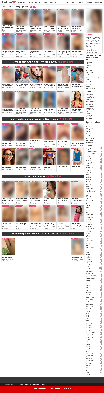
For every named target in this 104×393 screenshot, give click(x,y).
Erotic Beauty (89, 210)
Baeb (87, 174)
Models (61, 2)
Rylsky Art (88, 308)
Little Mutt (88, 263)
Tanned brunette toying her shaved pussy (35, 110)
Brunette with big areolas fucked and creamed (7, 200)
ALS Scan (75, 56)
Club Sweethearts (90, 88)
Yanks (87, 370)
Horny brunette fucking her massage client (48, 110)
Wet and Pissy (89, 358)
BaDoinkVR (89, 172)
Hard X (60, 31)
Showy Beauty (89, 313)
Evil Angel (88, 219)
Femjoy (88, 135)
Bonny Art (88, 184)
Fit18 (87, 235)
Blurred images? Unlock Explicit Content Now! (53, 388)
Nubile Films (47, 203)
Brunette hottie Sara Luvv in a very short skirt (8, 53)
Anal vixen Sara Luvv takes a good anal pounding (77, 28)
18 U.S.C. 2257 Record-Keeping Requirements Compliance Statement (30, 384)
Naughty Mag (89, 280)
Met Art (88, 126)
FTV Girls (88, 130)
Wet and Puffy (89, 360)
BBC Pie (88, 181)
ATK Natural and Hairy (92, 169)
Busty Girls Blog (90, 108)
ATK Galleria (47, 88)
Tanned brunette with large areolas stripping (7, 27)
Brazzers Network (90, 188)
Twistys (88, 344)
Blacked (88, 183)
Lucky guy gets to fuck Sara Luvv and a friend (49, 28)
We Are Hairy (89, 355)
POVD (87, 74)
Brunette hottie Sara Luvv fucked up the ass (64, 28)
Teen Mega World (90, 330)
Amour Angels (89, 140)
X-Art (87, 367)
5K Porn (88, 155)
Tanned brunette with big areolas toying (35, 142)
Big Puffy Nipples (90, 110)
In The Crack (20, 31)
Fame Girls (89, 226)
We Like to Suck (90, 357)
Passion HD (61, 146)
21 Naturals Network (91, 151)
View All (88, 374)
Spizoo (88, 315)
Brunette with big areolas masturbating (49, 200)
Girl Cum (88, 238)
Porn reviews (89, 104)
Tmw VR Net (89, 341)
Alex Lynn (88, 158)
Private (88, 303)
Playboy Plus (89, 299)
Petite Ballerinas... (90, 296)
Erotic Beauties (90, 94)
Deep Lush (89, 202)
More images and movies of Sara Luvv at (43, 233)
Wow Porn (88, 365)
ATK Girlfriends (90, 167)
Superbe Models (90, 323)
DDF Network (89, 200)
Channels (80, 2)
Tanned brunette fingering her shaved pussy (76, 168)
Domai (87, 207)
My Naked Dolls (90, 273)
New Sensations (90, 282)
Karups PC (89, 257)
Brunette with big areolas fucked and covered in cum (7, 225)
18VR (87, 150)
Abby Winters (89, 128)
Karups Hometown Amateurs (93, 77)
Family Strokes (90, 228)
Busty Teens (89, 118)
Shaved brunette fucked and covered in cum (22, 167)
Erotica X (47, 31)
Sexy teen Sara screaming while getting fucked (76, 86)
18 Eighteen (89, 148)
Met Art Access (90, 97)
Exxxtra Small (89, 224)
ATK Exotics (89, 163)
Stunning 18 (89, 322)
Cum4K (88, 195)
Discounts (89, 2)
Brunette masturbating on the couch (64, 225)
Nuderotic (88, 99)
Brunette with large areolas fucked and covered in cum (21, 200)
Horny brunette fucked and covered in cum (63, 168)
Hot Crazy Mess (90, 247)
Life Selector (89, 261)
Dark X (60, 56)
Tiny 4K (88, 339)
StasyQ (88, 318)
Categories (53, 2)
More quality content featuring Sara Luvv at (42, 119)
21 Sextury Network (91, 153)
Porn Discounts (90, 106)
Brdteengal (89, 96)
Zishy (74, 228)
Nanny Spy (89, 276)
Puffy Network (89, 304)
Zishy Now (88, 113)
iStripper (88, 250)
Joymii (87, 252)
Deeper (88, 203)
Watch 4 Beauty (90, 138)
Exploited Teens (90, 223)
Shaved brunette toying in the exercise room (49, 167)
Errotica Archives (90, 214)
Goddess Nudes (90, 242)
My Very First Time (91, 275)
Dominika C (89, 209)
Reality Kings (89, 306)
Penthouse (89, 294)
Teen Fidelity (61, 113)
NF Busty (88, 283)
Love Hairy (89, 264)
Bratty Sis (88, 186)
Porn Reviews (98, 2)
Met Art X (88, 270)
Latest (31, 2)
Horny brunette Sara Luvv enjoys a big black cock (64, 53)
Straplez (88, 320)
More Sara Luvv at (43, 176)
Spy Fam (88, 316)
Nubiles (88, 131)
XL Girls (88, 369)
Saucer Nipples (90, 101)
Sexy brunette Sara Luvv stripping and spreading (7, 85)
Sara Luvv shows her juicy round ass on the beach (21, 53)
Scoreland (88, 310)
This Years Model (90, 337)
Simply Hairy (89, 116)
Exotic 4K (88, 221)
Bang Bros (88, 177)
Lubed (87, 266)
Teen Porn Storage (91, 332)
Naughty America (90, 278)
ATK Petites (89, 170)
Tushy (74, 31)
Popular (45, 2)
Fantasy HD (5, 260)
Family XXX (89, 230)
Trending (37, 2)
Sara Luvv (90, 35)
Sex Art (88, 311)
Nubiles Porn (6, 203)
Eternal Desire (89, 142)
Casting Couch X (90, 190)
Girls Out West (90, 240)
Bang (87, 176)
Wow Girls (88, 363)
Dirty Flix (88, 205)
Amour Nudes (89, 111)
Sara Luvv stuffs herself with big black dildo (49, 53)
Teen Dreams (89, 327)
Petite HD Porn (90, 297)
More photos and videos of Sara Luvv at (42, 61)
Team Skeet (89, 325)
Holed (87, 245)
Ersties (88, 216)
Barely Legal (89, 179)
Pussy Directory (70, 2)
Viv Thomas (89, 348)
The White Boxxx (90, 336)
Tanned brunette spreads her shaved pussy (77, 110)
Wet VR (88, 362)
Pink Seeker (89, 115)
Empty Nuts (89, 103)
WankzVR (88, 351)
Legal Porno (89, 259)
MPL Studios (89, 271)
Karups (88, 254)
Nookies (88, 285)
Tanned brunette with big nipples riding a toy (7, 143)
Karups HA (89, 256)
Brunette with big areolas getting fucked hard (63, 110)
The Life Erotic (90, 334)
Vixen (87, 350)
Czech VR (88, 196)
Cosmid (88, 193)
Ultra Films (89, 346)
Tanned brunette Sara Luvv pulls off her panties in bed (49, 85)
